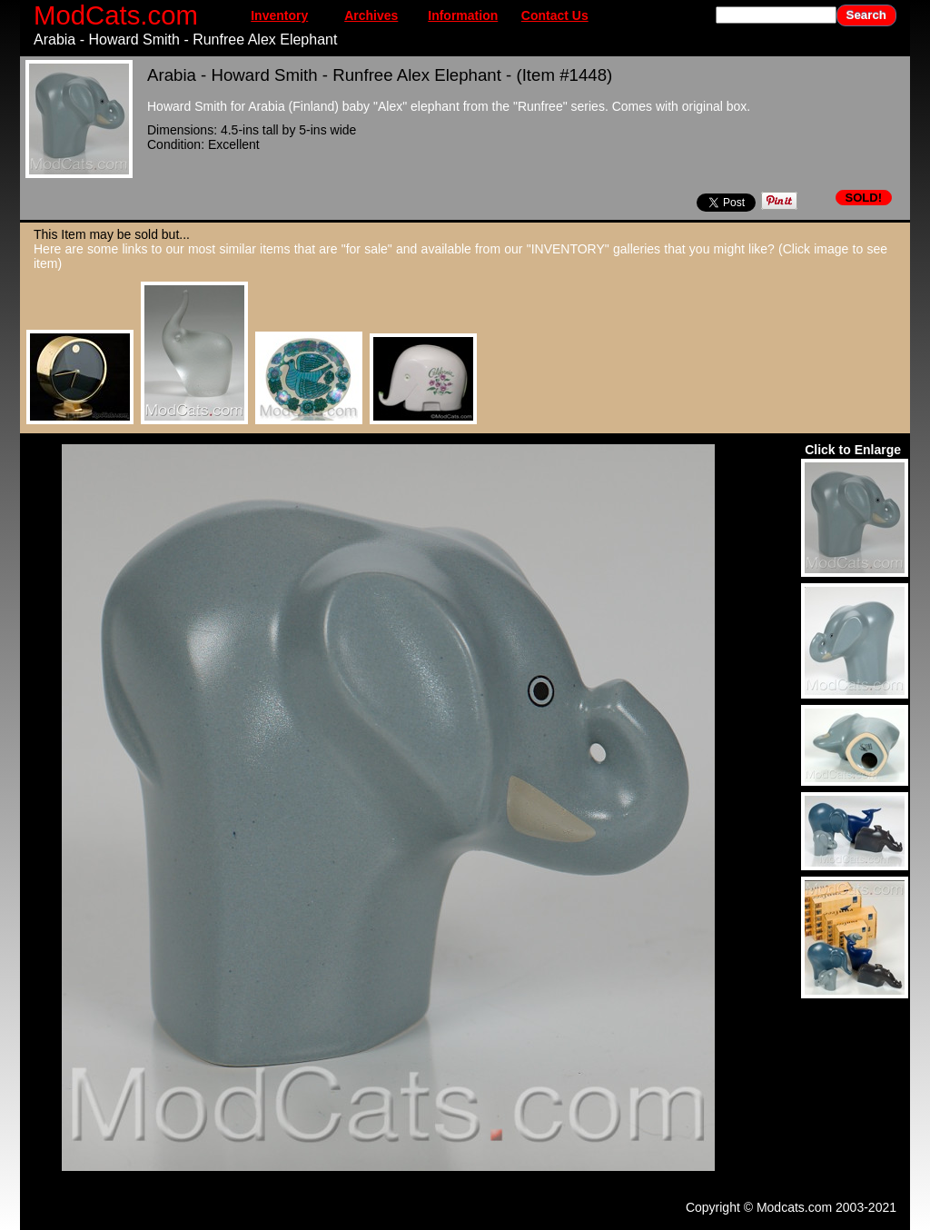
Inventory (279, 15)
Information (463, 15)
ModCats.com (116, 15)
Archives (371, 15)
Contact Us (555, 15)
